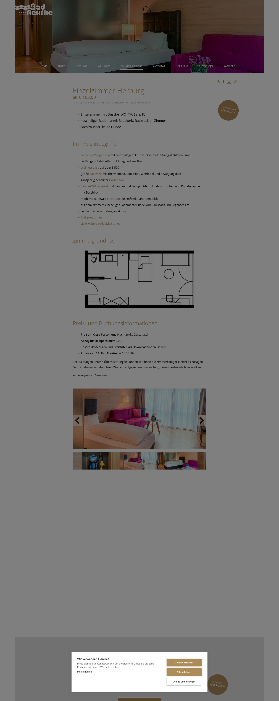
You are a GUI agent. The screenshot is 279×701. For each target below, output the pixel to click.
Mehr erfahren (84, 671)
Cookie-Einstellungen (184, 682)
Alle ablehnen (184, 672)
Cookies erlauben (184, 662)
